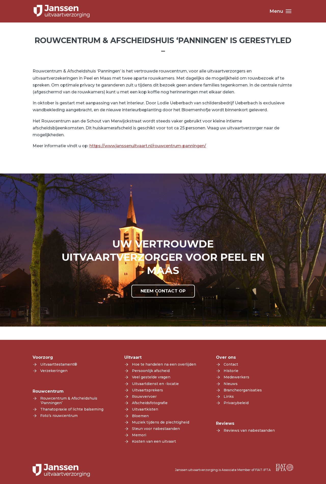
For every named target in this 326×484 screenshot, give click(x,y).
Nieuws (231, 383)
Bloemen (140, 416)
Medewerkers (236, 377)
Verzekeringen (53, 370)
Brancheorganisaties (243, 390)
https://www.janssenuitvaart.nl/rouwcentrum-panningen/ (147, 145)
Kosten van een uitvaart (154, 441)
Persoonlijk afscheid (151, 370)
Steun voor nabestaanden (156, 428)
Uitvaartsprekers (147, 390)
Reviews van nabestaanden (249, 430)
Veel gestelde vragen (151, 377)
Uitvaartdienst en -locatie (155, 383)
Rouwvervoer (144, 396)
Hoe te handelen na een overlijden (164, 364)
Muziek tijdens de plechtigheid (160, 422)
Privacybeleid (236, 403)
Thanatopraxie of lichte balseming (71, 409)
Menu (276, 11)
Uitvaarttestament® (58, 364)
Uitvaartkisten (145, 409)
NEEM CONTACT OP (163, 290)
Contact (231, 364)
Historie (231, 370)
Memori (139, 435)
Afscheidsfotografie (150, 403)
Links (229, 396)
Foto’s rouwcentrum (59, 415)
